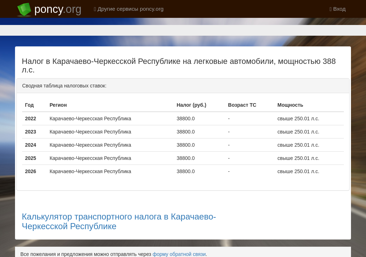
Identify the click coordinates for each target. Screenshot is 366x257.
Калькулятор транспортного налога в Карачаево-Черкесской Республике (119, 196)
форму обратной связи (179, 229)
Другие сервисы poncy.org (129, 9)
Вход (338, 9)
